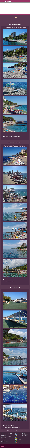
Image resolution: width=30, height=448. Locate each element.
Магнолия (10, 436)
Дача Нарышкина (10, 434)
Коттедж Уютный (10, 435)
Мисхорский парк (19, 439)
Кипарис (9, 437)
